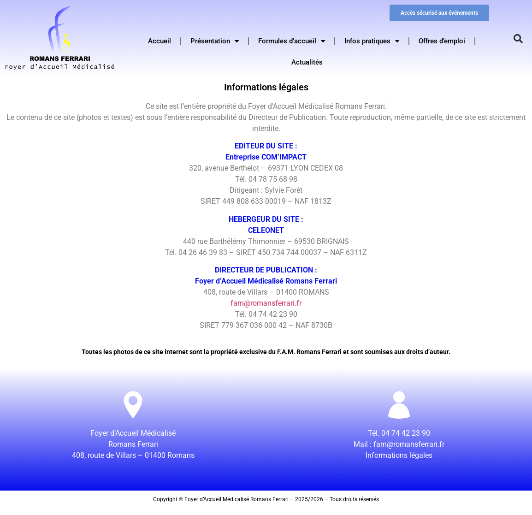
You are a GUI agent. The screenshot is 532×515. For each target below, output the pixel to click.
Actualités (307, 62)
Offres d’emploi (442, 41)
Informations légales (399, 455)
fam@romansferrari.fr (266, 303)
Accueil (159, 41)
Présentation (214, 41)
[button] (518, 39)
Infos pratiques (371, 41)
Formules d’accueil (291, 41)
